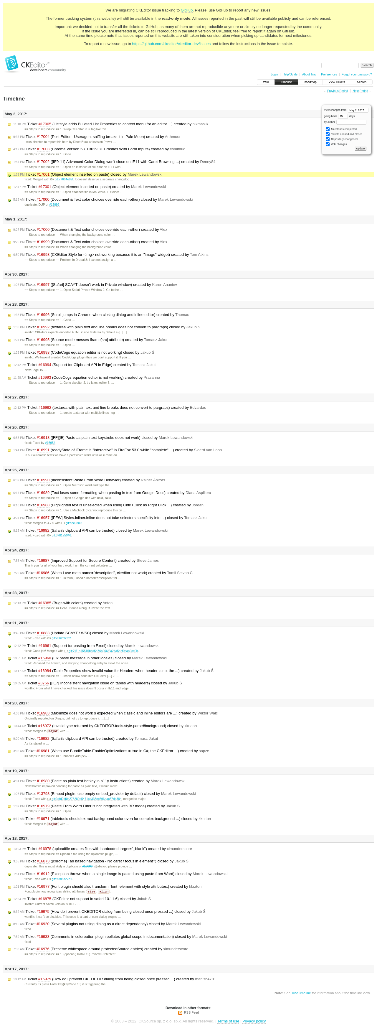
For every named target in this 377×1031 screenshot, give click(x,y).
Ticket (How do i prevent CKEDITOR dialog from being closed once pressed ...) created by (114, 980)
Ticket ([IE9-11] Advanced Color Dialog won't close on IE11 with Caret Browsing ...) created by (114, 161)
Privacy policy (254, 1022)
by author (345, 122)
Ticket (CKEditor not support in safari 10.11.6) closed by (82, 899)
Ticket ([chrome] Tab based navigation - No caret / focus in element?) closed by (100, 861)
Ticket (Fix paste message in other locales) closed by (90, 658)
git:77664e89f (61, 179)
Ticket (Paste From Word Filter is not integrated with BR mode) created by (96, 806)
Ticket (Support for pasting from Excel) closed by (86, 645)
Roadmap (310, 82)
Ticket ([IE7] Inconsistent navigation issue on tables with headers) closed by (97, 683)
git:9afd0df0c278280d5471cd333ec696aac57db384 (84, 799)
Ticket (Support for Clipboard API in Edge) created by (84, 365)
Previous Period (337, 91)
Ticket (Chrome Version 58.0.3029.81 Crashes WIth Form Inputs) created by (99, 149)
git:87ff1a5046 (59, 535)
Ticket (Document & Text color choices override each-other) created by (90, 229)
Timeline (286, 82)
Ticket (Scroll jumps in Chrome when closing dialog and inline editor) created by (101, 314)
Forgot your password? (357, 74)
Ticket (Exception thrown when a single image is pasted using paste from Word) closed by (120, 874)
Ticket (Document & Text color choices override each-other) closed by (103, 199)
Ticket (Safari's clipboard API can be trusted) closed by (90, 530)
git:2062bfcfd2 (59, 638)
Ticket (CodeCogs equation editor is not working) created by (86, 377)
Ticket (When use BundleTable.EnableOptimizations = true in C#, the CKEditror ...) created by (111, 751)
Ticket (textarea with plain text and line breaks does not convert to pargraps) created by (109, 407)
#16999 (54, 204)
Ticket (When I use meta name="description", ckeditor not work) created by (103, 573)
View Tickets (337, 82)
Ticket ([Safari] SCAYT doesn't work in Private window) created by (95, 284)
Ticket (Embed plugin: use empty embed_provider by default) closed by (104, 794)
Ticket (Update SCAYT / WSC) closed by (78, 633)
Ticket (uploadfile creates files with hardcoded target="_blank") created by (102, 849)
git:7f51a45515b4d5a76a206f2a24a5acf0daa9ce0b (101, 651)
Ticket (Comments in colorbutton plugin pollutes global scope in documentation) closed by (120, 937)
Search (361, 82)
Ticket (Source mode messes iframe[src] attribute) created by (90, 339)
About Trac (309, 74)
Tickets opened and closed (344, 134)
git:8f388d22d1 (59, 879)
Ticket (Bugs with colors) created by (63, 603)
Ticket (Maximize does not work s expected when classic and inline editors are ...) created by (115, 713)
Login (274, 74)
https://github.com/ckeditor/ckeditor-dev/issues (171, 44)
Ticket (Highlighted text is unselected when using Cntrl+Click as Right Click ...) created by (108, 505)
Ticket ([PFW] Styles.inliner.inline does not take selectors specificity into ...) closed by (110, 518)
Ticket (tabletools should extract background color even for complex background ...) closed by (112, 819)
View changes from (346, 109)
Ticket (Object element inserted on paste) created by (89, 187)
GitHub (187, 10)
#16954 (50, 442)
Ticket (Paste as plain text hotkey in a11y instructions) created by (99, 781)
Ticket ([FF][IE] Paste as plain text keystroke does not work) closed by (103, 437)
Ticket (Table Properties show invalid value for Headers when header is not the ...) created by (113, 670)
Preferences (329, 74)
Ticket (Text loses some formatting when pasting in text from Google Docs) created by (112, 492)
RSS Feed (191, 1013)
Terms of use (228, 1022)
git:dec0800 (71, 523)
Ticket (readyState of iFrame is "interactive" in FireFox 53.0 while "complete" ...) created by (117, 450)
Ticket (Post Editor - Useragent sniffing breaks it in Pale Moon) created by (97, 136)
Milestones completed (341, 129)
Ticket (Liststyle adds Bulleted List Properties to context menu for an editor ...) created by (110, 124)
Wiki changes (336, 144)
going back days (339, 116)
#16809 (87, 867)
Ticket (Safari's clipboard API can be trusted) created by (85, 739)
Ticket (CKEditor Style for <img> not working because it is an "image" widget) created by (111, 254)
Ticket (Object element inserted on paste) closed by (87, 174)
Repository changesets (342, 139)
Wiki (266, 82)
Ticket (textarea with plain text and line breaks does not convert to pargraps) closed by (106, 327)
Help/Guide (290, 74)
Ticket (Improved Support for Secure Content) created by (86, 560)
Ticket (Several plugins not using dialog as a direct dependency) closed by (107, 925)
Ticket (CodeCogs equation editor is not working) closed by (83, 352)
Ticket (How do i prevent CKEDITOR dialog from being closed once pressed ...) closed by (109, 912)
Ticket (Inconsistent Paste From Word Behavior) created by (89, 480)
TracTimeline (301, 994)
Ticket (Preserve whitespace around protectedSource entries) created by (100, 950)
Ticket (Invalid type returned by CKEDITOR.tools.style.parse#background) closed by (105, 726)
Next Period (360, 91)
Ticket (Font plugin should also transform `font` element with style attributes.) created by (107, 887)
